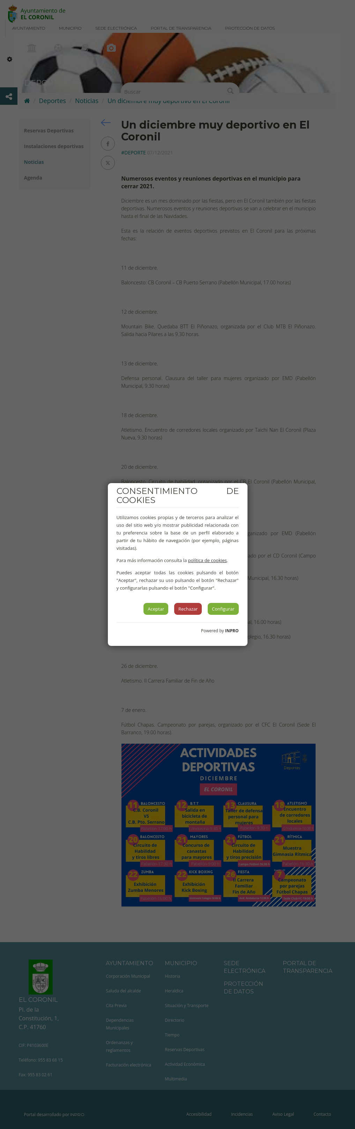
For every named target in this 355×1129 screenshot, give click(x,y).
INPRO (232, 631)
